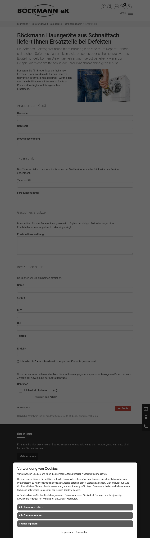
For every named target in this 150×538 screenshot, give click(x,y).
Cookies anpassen (28, 523)
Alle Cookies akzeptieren (31, 507)
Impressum (67, 532)
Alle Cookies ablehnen (30, 515)
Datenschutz (82, 532)
